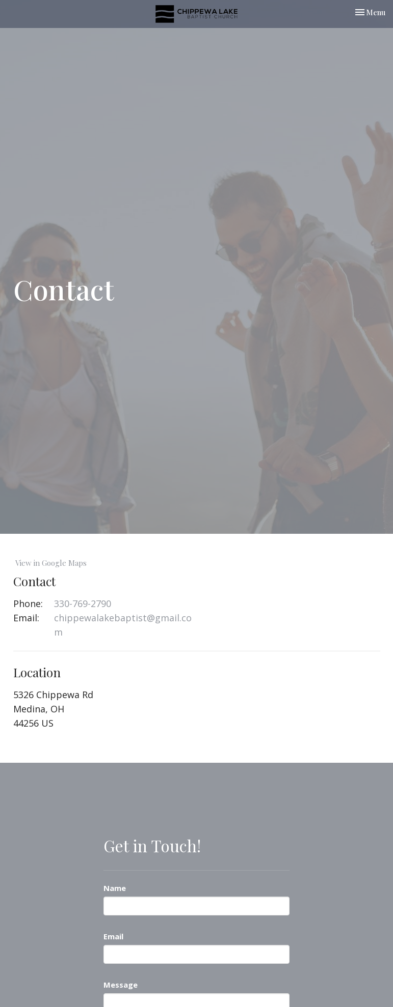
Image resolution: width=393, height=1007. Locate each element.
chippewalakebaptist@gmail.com (123, 625)
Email (113, 936)
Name (114, 888)
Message (120, 985)
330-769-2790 (82, 603)
